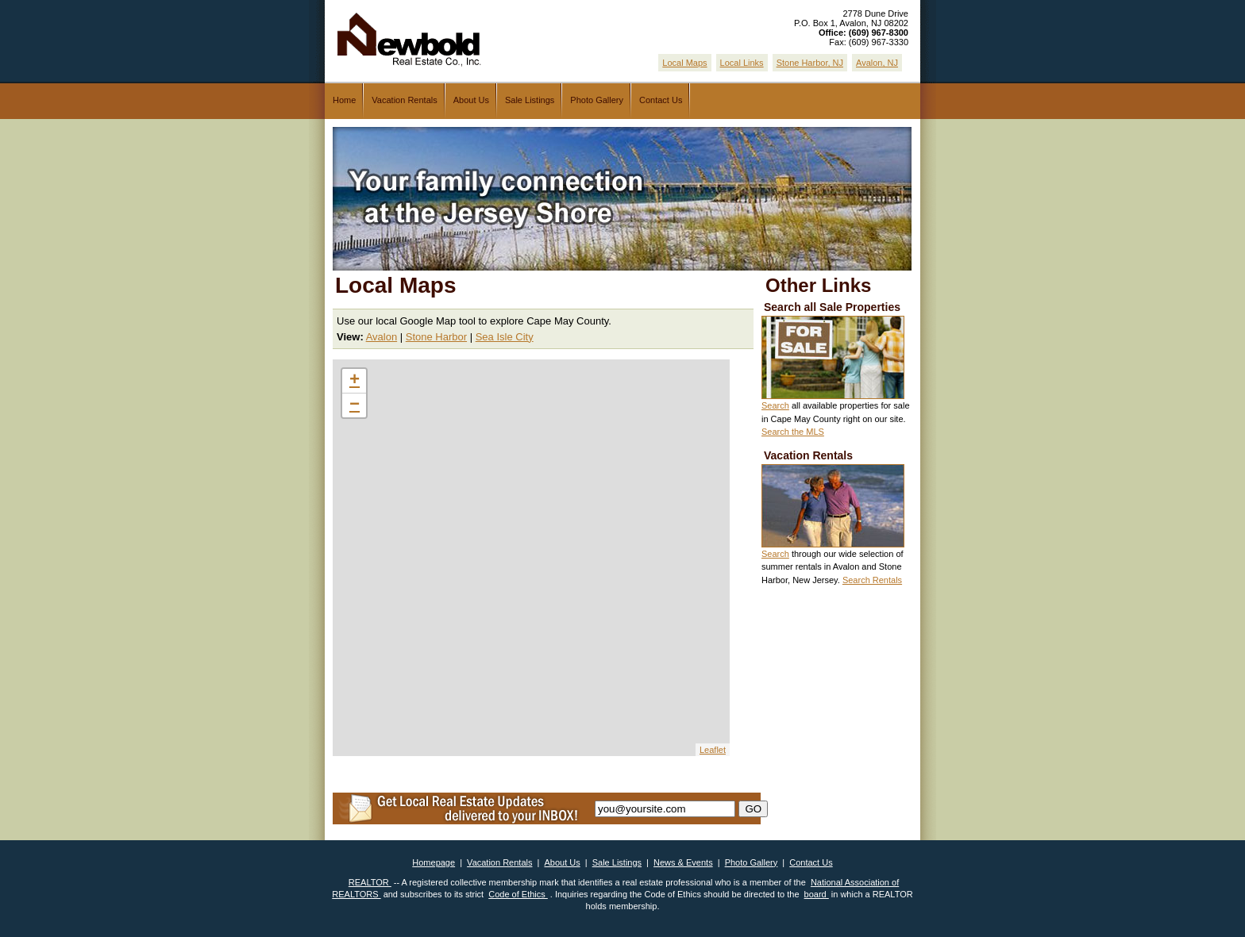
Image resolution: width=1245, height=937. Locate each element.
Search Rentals (872, 580)
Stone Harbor (436, 337)
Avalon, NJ (877, 62)
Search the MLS (792, 431)
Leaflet (713, 750)
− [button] (354, 405)
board (816, 894)
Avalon (382, 337)
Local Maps (684, 62)
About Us (471, 100)
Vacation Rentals (404, 100)
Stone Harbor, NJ (810, 62)
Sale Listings (529, 100)
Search (775, 405)
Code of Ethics (518, 894)
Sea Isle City (505, 337)
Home (344, 100)
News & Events (683, 862)
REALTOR (370, 882)
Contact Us (660, 100)
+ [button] (354, 381)
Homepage (433, 862)
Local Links (742, 62)
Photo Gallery (596, 100)
